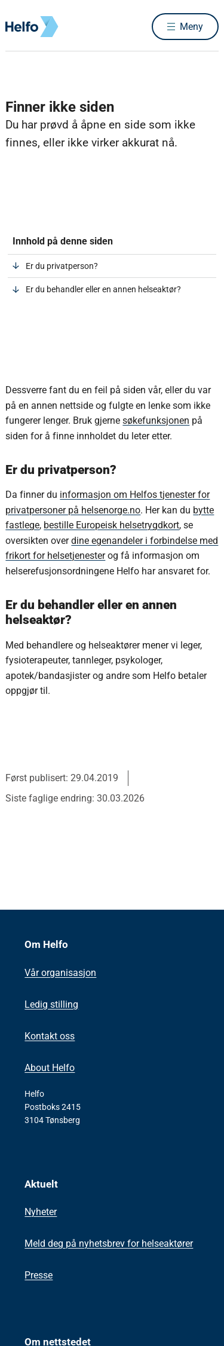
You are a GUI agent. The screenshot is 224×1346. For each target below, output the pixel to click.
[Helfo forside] (19, 26)
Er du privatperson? (62, 266)
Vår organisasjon (60, 972)
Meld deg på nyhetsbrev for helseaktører (108, 1243)
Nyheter (40, 1211)
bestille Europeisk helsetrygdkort (111, 525)
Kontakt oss (49, 1036)
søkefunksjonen (155, 420)
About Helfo (49, 1067)
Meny (191, 26)
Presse (38, 1275)
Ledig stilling (51, 1004)
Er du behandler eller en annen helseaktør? (103, 289)
